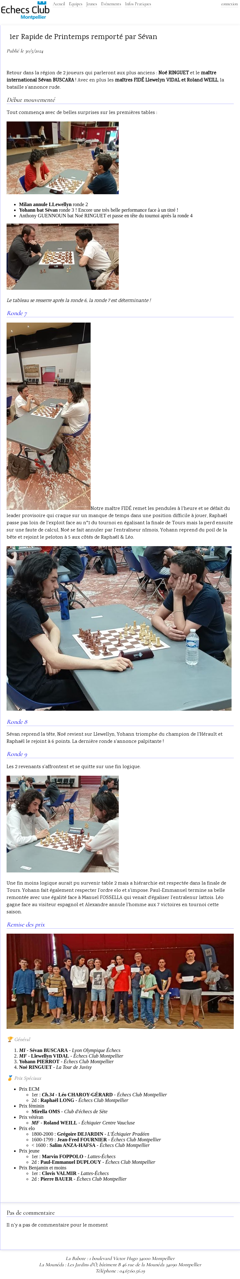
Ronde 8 (17, 722)
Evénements (111, 4)
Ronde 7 (17, 313)
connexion (229, 4)
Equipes (75, 4)
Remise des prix (26, 924)
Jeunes (91, 4)
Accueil (59, 4)
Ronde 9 (17, 754)
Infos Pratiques (138, 4)
